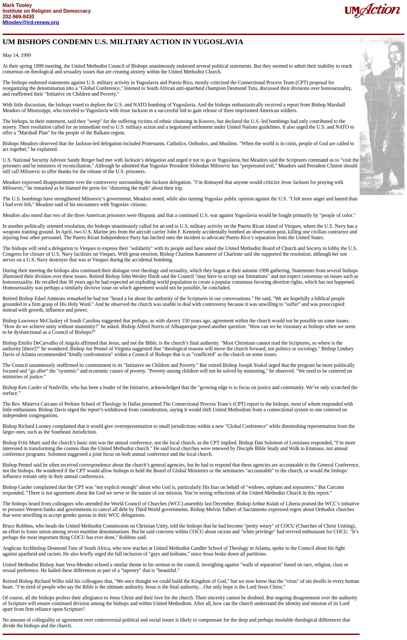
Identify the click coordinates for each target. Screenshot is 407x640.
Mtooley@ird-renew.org (31, 22)
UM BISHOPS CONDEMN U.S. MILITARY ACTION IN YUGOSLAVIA (123, 41)
